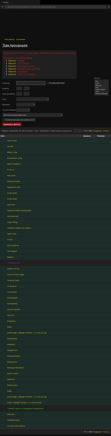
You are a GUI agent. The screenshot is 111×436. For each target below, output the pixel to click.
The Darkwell (12, 251)
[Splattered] (4, 379)
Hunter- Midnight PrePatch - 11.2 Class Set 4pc (24, 403)
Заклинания (20, 39)
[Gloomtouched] (4, 216)
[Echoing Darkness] (4, 356)
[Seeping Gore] (4, 362)
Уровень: (5, 88)
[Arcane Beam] (4, 193)
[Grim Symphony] (4, 245)
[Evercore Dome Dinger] (4, 274)
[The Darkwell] (4, 251)
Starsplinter (11, 321)
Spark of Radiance (14, 164)
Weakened (11, 344)
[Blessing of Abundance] (4, 367)
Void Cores (11, 205)
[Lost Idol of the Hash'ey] (4, 426)
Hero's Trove (12, 141)
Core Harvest (12, 292)
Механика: (6, 104)
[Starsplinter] (4, 321)
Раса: (4, 99)
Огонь (101, 83)
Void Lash (10, 414)
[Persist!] (4, 239)
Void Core (10, 315)
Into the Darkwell (13, 309)
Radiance (10, 257)
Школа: (97, 78)
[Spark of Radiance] (4, 164)
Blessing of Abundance (15, 368)
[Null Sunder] (4, 175)
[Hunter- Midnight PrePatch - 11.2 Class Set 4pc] (4, 402)
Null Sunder (11, 175)
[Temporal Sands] (4, 280)
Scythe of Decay (13, 269)
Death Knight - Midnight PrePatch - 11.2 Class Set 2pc (27, 333)
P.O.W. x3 (10, 170)
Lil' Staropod (11, 286)
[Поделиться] (108, 7)
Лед (101, 81)
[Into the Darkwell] (4, 309)
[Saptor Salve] (4, 234)
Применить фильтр (12, 124)
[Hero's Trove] (4, 140)
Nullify (9, 391)
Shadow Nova (12, 385)
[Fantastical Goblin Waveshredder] (4, 210)
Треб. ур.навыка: (8, 94)
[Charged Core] (4, 350)
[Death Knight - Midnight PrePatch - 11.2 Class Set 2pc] (4, 333)
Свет (101, 87)
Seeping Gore (12, 362)
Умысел (10, 60)
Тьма (101, 92)
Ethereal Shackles (13, 181)
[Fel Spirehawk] (4, 298)
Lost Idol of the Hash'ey (16, 426)
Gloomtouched (12, 216)
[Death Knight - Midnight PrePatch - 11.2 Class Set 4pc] (4, 397)
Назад (5, 2)
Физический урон (101, 94)
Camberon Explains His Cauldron (19, 228)
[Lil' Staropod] (4, 286)
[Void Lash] (4, 414)
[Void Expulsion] (4, 303)
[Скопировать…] (75, 130)
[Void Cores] (4, 204)
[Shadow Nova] (4, 385)
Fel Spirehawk (12, 298)
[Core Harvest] (4, 292)
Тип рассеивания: (9, 110)
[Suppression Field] (4, 187)
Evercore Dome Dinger (15, 274)
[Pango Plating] (4, 222)
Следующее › (98, 131)
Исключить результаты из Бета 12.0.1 (20, 120)
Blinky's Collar (12, 152)
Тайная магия (101, 89)
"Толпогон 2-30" (13, 263)
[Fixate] (4, 327)
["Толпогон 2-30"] (4, 263)
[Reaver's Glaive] (4, 373)
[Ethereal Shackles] (4, 181)
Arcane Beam (12, 193)
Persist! (9, 239)
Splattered (11, 379)
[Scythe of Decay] (4, 268)
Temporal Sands (13, 280)
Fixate (9, 327)
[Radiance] (4, 257)
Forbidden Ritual (13, 420)
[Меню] (2, 7)
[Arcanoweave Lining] (4, 158)
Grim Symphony (13, 245)
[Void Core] (4, 315)
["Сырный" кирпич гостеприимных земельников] (4, 408)
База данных (9, 39)
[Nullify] (4, 391)
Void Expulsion (12, 304)
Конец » (106, 131)
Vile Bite (10, 146)
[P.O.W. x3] (4, 169)
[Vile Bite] (4, 146)
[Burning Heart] (4, 338)
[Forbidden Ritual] (4, 420)
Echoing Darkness (13, 356)
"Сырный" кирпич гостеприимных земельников (25, 408)
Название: (6, 83)
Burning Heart (12, 338)
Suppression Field (13, 187)
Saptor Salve (11, 234)
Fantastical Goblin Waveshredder (19, 210)
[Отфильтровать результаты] (79, 130)
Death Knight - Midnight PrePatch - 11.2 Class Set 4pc (27, 397)
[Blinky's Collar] (4, 152)
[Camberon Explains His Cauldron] (4, 228)
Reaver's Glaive (12, 373)
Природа (101, 85)
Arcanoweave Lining (14, 158)
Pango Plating (12, 222)
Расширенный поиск (57, 83)
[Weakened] (4, 344)
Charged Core (12, 350)
